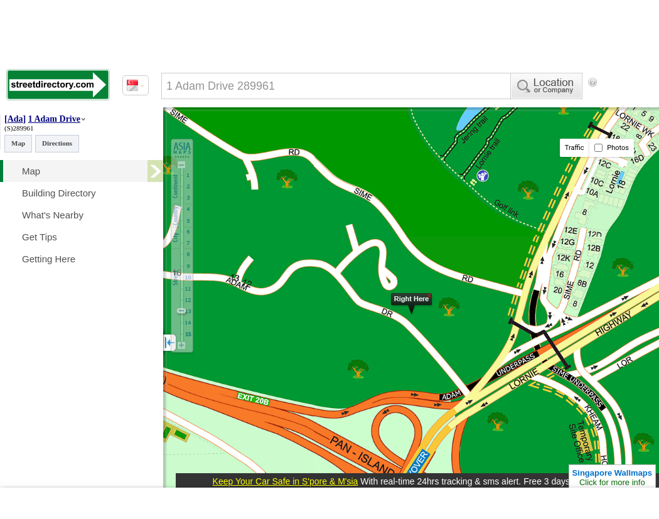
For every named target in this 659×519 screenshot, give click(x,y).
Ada (15, 119)
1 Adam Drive (54, 119)
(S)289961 (18, 128)
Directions (57, 143)
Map (18, 143)
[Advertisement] (213, 133)
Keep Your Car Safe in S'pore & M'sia (285, 481)
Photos (611, 148)
